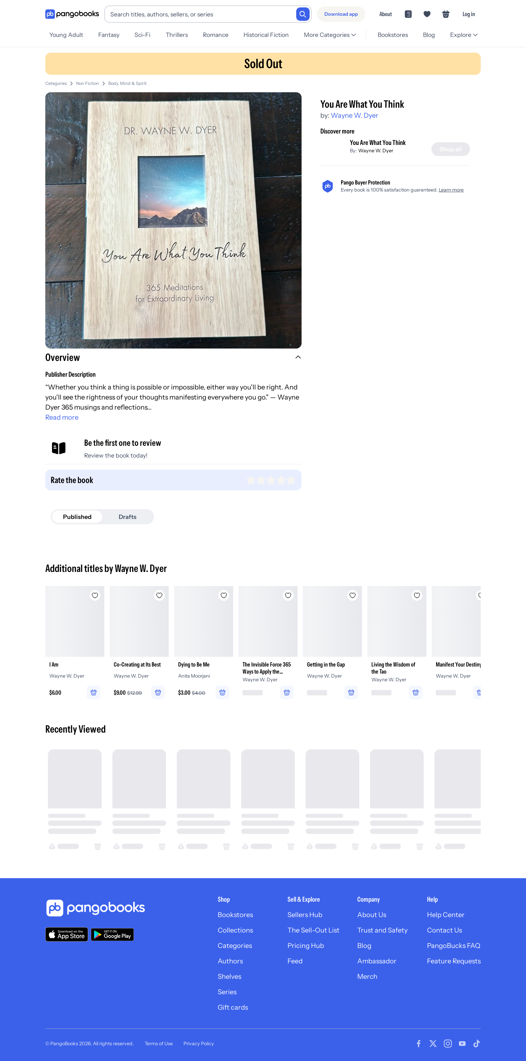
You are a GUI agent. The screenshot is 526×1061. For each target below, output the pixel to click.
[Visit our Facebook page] (419, 1044)
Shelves (229, 976)
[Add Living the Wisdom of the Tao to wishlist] (417, 595)
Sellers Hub (304, 915)
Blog (429, 34)
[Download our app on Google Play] (112, 934)
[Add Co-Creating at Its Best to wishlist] (159, 595)
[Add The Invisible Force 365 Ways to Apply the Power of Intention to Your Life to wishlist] (288, 595)
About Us (371, 915)
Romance (215, 34)
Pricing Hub (305, 946)
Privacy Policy (198, 1044)
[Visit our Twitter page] (433, 1044)
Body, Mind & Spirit (127, 83)
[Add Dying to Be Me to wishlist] (223, 595)
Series (227, 992)
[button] (173, 358)
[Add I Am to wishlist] (95, 595)
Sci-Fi (142, 34)
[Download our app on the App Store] (66, 934)
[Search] (303, 14)
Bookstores (393, 34)
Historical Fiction (266, 34)
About (385, 13)
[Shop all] (450, 149)
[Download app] (341, 14)
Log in (469, 13)
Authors (230, 961)
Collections (235, 930)
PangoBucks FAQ (453, 946)
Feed (295, 961)
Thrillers (177, 34)
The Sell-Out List (313, 930)
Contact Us (444, 930)
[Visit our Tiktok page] (477, 1044)
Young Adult (66, 34)
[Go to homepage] (72, 14)
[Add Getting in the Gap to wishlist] (352, 595)
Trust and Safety (382, 930)
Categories (56, 83)
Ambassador (377, 961)
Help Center (446, 915)
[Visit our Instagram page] (448, 1044)
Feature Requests (454, 961)
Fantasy (108, 34)
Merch (367, 976)
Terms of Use (159, 1044)
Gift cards (233, 1007)
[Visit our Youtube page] (462, 1044)
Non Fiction (87, 83)
